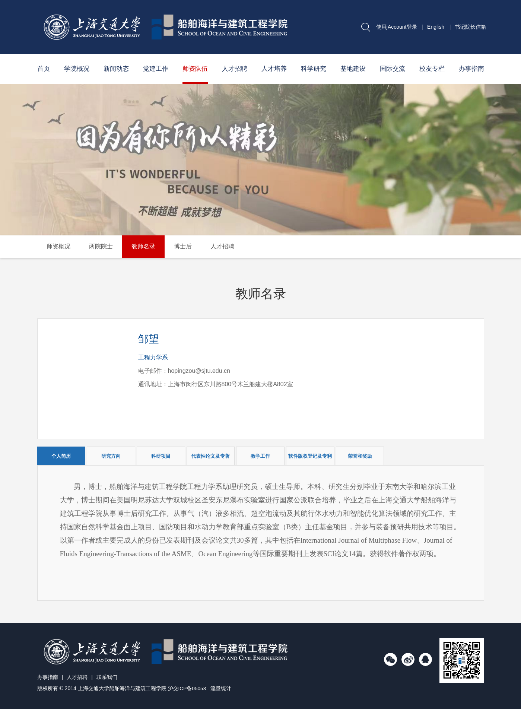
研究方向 (111, 456)
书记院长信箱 (470, 27)
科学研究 (313, 68)
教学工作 (260, 456)
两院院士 (101, 246)
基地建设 (353, 68)
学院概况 (76, 68)
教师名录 (143, 246)
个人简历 (61, 456)
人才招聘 (234, 68)
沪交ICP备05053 (187, 690)
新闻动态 (116, 68)
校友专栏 (432, 68)
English (435, 27)
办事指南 (471, 68)
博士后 (183, 246)
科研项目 (161, 456)
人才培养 (274, 68)
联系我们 (106, 679)
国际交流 (392, 68)
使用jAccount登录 (396, 27)
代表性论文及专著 (210, 456)
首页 (43, 68)
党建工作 (155, 68)
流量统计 (221, 690)
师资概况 (58, 246)
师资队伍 (195, 68)
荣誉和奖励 (360, 456)
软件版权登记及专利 (310, 456)
